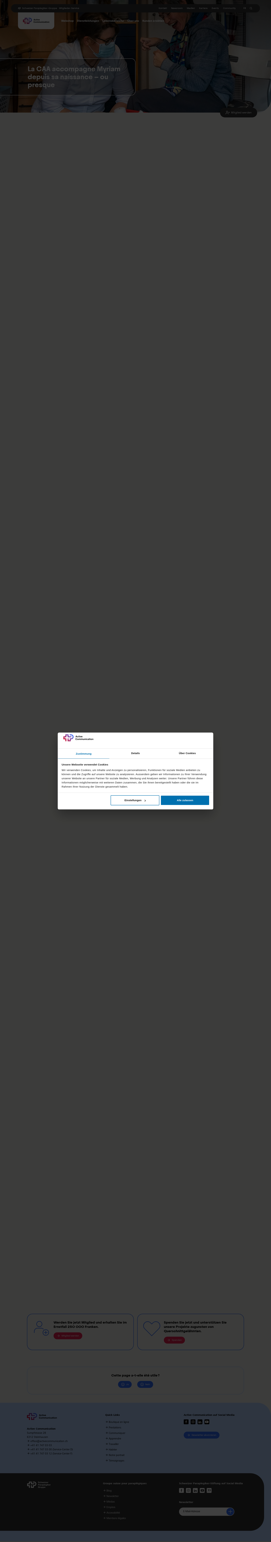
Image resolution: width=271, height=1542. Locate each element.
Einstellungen (135, 800)
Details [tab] (135, 753)
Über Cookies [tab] (187, 753)
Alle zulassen (185, 800)
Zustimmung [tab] (84, 753)
